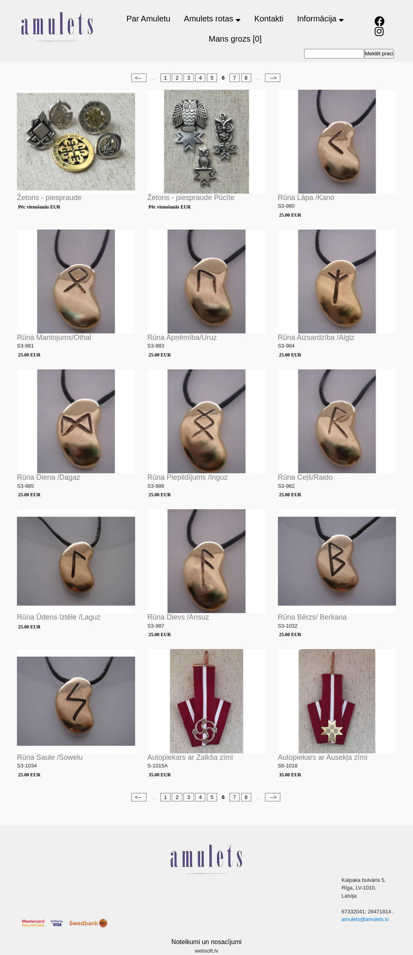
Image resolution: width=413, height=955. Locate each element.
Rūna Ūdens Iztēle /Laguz (58, 617)
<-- (139, 78)
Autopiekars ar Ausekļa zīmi (322, 757)
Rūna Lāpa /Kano (306, 198)
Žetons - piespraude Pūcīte (190, 198)
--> (273, 78)
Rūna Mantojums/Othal (54, 337)
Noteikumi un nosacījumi (206, 941)
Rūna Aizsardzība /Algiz (316, 337)
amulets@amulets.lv (365, 919)
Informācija (320, 18)
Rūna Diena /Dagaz (48, 477)
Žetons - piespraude (49, 198)
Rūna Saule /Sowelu (50, 757)
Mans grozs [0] (235, 38)
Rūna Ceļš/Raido (305, 477)
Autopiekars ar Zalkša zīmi (190, 757)
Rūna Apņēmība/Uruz (182, 337)
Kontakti (269, 18)
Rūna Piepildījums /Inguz (187, 477)
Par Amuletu (148, 18)
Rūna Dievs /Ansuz (178, 617)
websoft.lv (206, 951)
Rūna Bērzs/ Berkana (312, 617)
